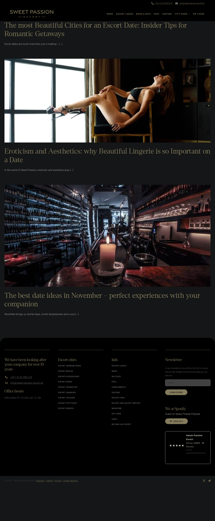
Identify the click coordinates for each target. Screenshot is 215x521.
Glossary (40, 480)
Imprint (49, 480)
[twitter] (204, 480)
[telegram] (209, 480)
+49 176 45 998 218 (163, 3)
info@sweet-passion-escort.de (191, 3)
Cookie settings (70, 480)
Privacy (58, 480)
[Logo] (31, 11)
